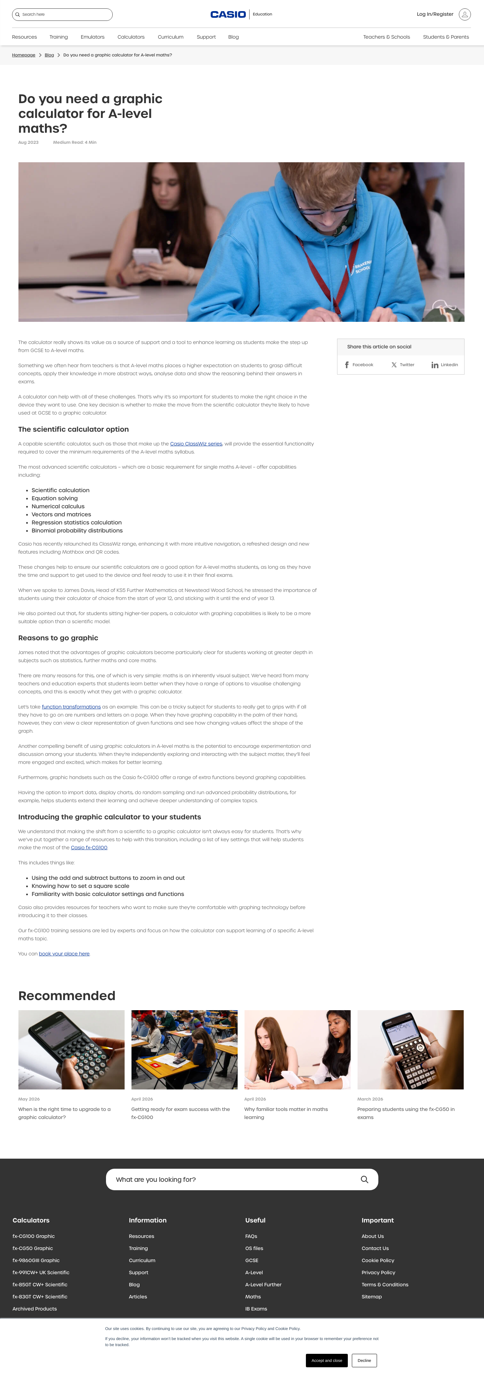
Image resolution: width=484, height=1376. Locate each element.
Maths (253, 1297)
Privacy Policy (378, 1273)
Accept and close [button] (327, 1360)
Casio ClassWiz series (196, 444)
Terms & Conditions (385, 1285)
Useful (256, 1220)
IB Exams (256, 1309)
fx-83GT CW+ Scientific (40, 1297)
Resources (24, 37)
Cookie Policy (378, 1261)
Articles (138, 1297)
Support (206, 37)
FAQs (251, 1237)
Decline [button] (364, 1360)
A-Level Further (264, 1285)
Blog (233, 37)
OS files (254, 1249)
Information (148, 1220)
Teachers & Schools (386, 37)
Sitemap (372, 1297)
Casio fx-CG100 (89, 848)
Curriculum (170, 37)
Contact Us (375, 1249)
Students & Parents (446, 37)
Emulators (93, 37)
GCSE (252, 1261)
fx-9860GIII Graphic (36, 1261)
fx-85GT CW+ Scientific (40, 1285)
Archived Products (35, 1309)
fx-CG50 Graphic (33, 1249)
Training (59, 37)
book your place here (64, 954)
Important (378, 1220)
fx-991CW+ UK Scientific (41, 1273)
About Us (373, 1237)
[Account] (444, 14)
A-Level (254, 1273)
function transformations (71, 707)
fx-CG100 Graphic (34, 1237)
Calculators (131, 37)
